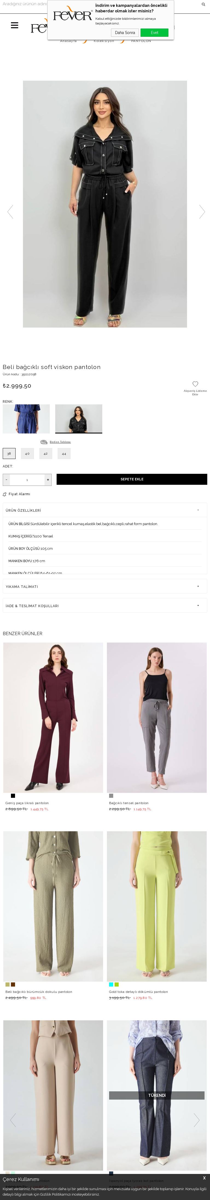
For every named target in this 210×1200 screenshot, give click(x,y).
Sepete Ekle (132, 479)
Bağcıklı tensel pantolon (129, 803)
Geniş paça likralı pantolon (27, 803)
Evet (154, 32)
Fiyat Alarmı (19, 494)
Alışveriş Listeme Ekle (195, 392)
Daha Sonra (125, 32)
